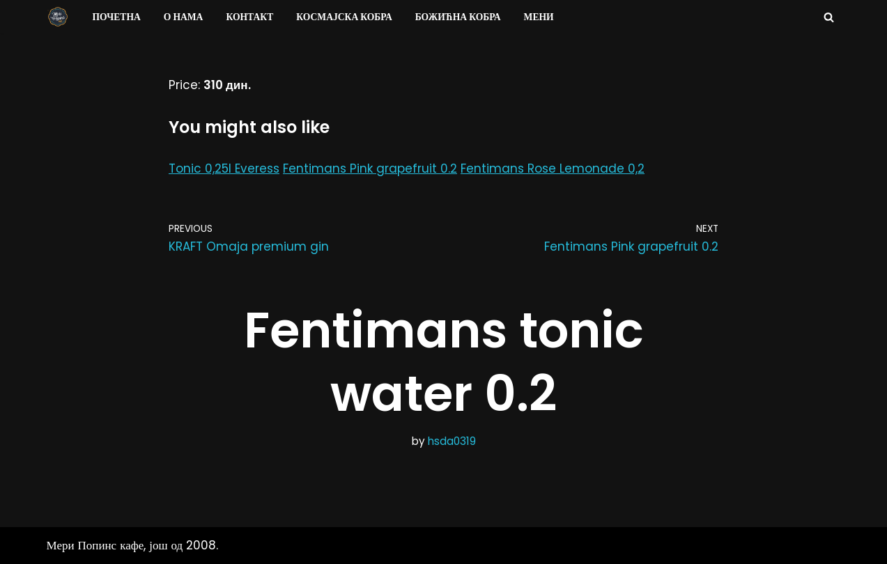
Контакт (249, 17)
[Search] (829, 17)
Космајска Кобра (344, 17)
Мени (539, 17)
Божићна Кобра (458, 17)
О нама (183, 17)
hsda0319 (452, 441)
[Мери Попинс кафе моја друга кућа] (58, 17)
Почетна (117, 17)
